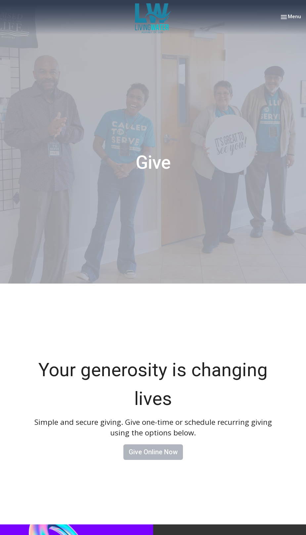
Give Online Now (153, 452)
